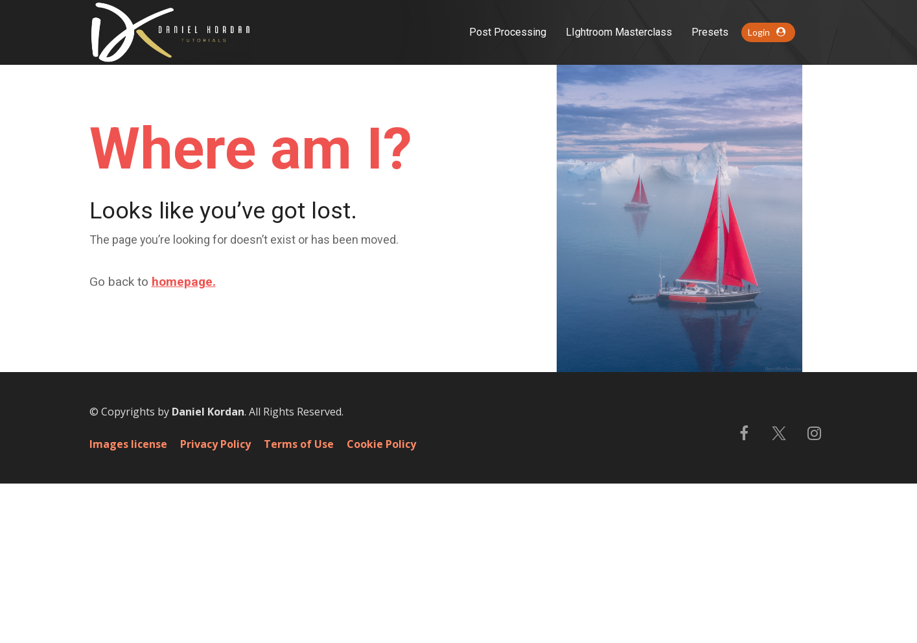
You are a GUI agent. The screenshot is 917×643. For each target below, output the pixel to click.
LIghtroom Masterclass (619, 32)
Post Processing (507, 32)
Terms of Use (299, 604)
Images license (128, 604)
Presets (709, 32)
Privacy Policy (215, 604)
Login (766, 32)
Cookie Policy (381, 604)
